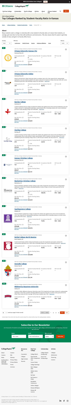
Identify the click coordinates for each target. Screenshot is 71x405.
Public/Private (25, 43)
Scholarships (17, 12)
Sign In (66, 11)
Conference (17, 43)
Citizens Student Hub (52, 12)
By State (33, 375)
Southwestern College (22, 209)
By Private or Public (34, 378)
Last (67, 312)
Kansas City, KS (18, 266)
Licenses (12, 367)
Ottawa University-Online (23, 74)
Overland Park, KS (18, 53)
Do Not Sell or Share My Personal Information (4, 362)
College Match (34, 354)
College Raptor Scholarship (44, 353)
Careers (3, 355)
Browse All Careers (33, 391)
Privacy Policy (13, 360)
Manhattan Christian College (25, 181)
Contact (12, 352)
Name (13, 333)
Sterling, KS (17, 132)
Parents (23, 361)
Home (3, 25)
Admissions (54, 355)
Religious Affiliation (41, 43)
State (30, 25)
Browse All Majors (35, 388)
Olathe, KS (17, 288)
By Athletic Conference (34, 382)
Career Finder (34, 362)
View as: (62, 40)
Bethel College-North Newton (25, 237)
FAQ (11, 355)
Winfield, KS (17, 211)
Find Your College (7, 12)
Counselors (24, 354)
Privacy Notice (14, 362)
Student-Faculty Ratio (22, 25)
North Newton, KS (18, 239)
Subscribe (60, 336)
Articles (37, 12)
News (2, 357)
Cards (63, 43)
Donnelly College (20, 264)
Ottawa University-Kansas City (25, 51)
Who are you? (48, 333)
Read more (47, 81)
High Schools (24, 359)
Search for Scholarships (44, 357)
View (45, 1)
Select (47, 336)
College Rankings (11, 25)
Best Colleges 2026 (34, 367)
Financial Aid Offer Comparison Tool (35, 358)
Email (29, 333)
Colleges (23, 356)
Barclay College (20, 102)
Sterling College (20, 130)
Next (62, 312)
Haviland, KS (17, 104)
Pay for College (28, 12)
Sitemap (12, 357)
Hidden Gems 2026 (34, 371)
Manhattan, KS (18, 183)
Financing (53, 357)
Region (33, 43)
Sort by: (4, 40)
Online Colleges (35, 385)
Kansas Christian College (23, 158)
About (43, 12)
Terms (11, 364)
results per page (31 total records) (12, 312)
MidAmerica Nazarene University (26, 287)
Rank (4, 43)
